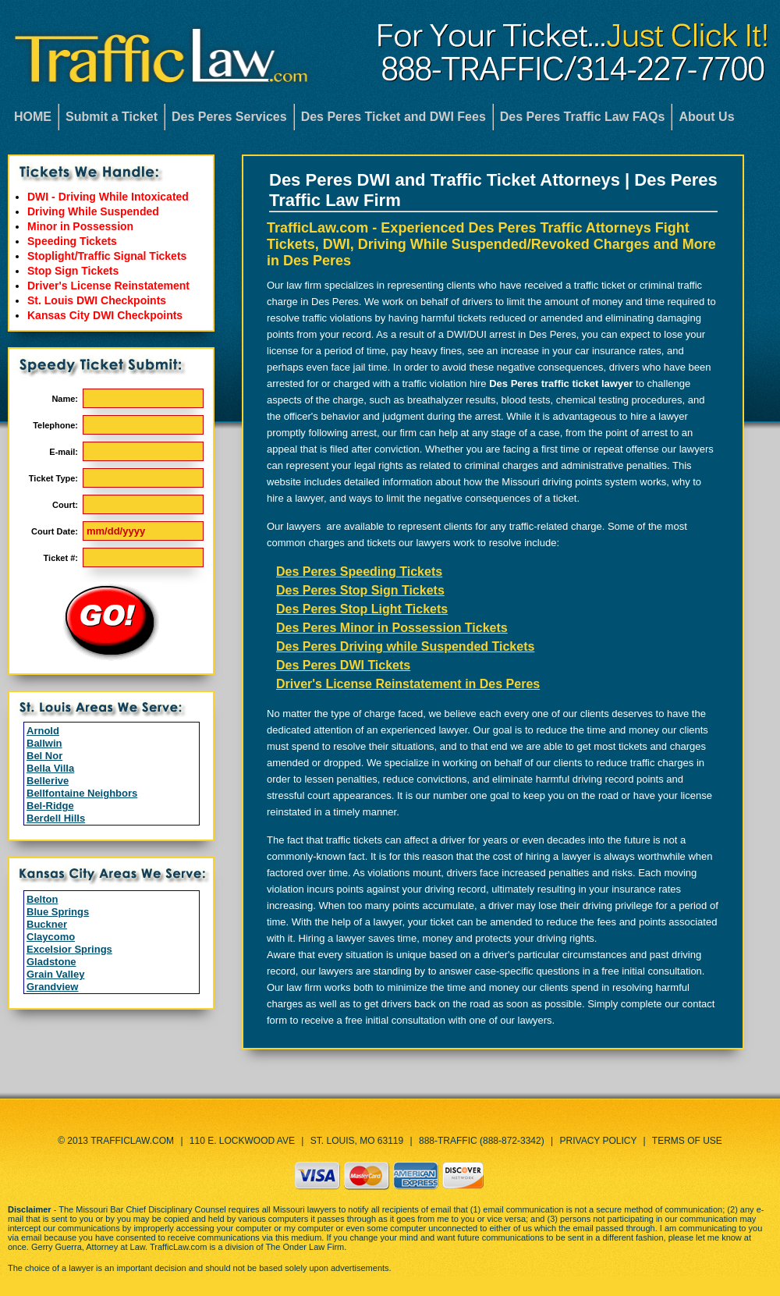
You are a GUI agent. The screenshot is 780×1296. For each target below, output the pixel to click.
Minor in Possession (80, 226)
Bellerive (48, 780)
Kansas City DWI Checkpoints (105, 315)
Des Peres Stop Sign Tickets (360, 590)
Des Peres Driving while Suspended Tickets (405, 646)
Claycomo (51, 937)
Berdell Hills (56, 818)
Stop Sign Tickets (73, 271)
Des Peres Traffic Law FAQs (582, 116)
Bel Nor (44, 756)
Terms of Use (687, 1140)
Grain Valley (55, 974)
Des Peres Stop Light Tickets (362, 609)
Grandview (52, 986)
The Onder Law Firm (304, 1247)
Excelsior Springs (69, 949)
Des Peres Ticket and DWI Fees (393, 116)
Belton (42, 899)
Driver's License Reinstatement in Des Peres (408, 684)
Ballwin (44, 743)
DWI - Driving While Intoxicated (108, 196)
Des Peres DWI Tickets (343, 665)
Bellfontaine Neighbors (82, 793)
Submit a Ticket (112, 116)
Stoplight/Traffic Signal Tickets (106, 256)
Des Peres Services (229, 116)
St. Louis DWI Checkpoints (96, 300)
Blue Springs (58, 912)
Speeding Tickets (72, 241)
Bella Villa (50, 768)
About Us (706, 116)
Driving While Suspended (93, 211)
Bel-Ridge (50, 805)
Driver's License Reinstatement (108, 285)
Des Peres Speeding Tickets (359, 571)
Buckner (47, 924)
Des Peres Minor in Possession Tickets (392, 627)
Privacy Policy (598, 1140)
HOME (32, 116)
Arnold (43, 731)
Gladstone (51, 962)
